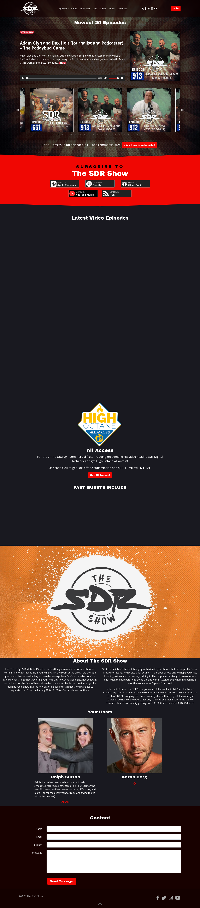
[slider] (61, 78)
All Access (85, 8)
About (112, 8)
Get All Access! (100, 475)
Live (95, 8)
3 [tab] (67, 134)
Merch (102, 8)
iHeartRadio (135, 183)
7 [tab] (84, 134)
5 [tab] (75, 134)
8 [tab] (89, 134)
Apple (64, 183)
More (62, 63)
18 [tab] (132, 134)
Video (74, 8)
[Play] (23, 78)
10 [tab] (97, 134)
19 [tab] (137, 134)
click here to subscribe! (139, 145)
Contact (122, 8)
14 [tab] (115, 134)
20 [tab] (141, 134)
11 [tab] (102, 134)
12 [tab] (106, 134)
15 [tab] (119, 134)
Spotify (100, 183)
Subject (38, 844)
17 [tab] (128, 134)
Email (39, 836)
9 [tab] (93, 134)
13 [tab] (111, 134)
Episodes (64, 8)
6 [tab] (80, 134)
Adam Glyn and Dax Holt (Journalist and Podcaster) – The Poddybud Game (71, 45)
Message (37, 852)
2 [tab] (62, 134)
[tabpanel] (100, 110)
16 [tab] (124, 134)
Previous (17, 110)
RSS (116, 193)
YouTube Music (83, 193)
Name (39, 829)
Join (176, 8)
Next (182, 110)
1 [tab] (58, 134)
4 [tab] (71, 134)
